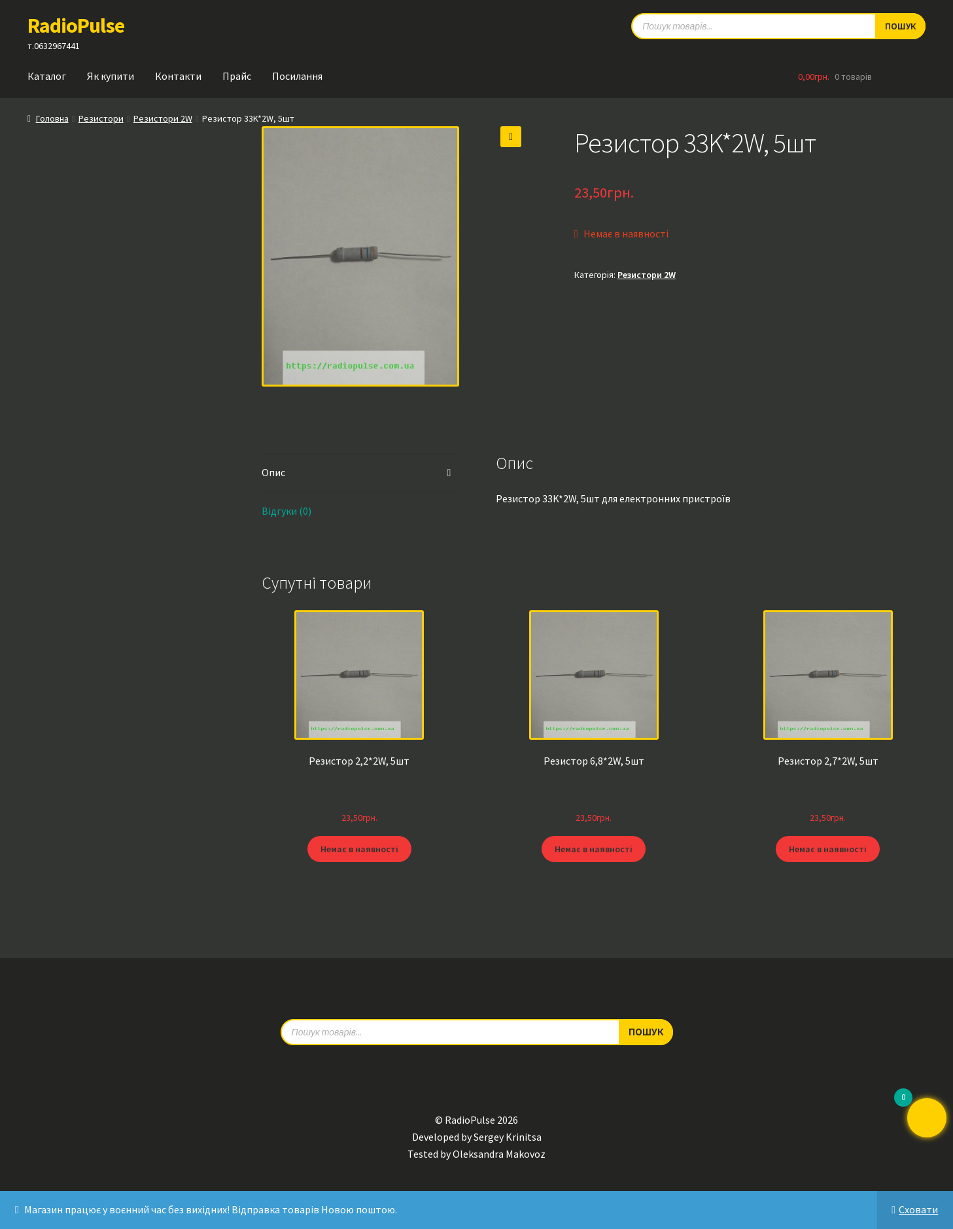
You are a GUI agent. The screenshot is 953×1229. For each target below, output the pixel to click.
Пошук (646, 1031)
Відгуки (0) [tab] (286, 510)
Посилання (297, 75)
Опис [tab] (273, 472)
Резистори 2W (162, 118)
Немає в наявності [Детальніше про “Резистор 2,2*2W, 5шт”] (359, 849)
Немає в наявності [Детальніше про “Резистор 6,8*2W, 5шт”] (593, 849)
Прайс (236, 75)
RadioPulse (75, 25)
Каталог (46, 75)
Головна (52, 118)
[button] (510, 136)
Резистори (101, 118)
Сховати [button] (918, 1209)
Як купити (110, 75)
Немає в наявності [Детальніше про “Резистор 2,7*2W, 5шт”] (828, 849)
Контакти (178, 75)
